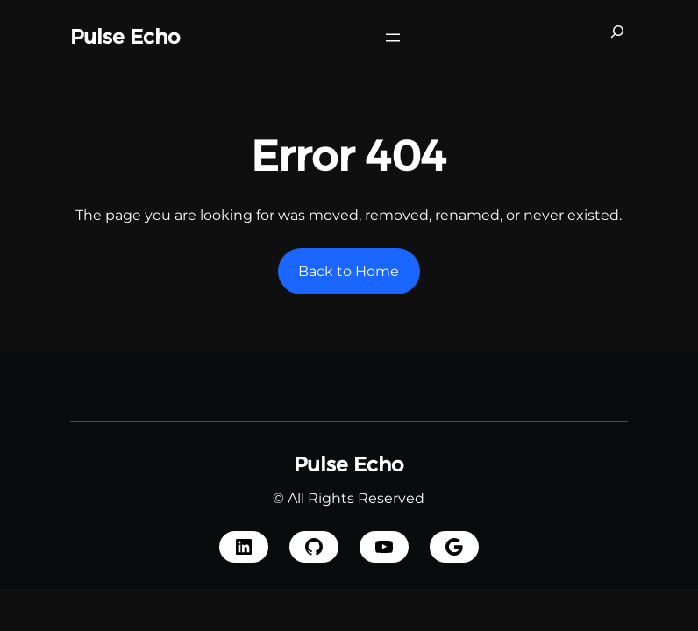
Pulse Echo (125, 37)
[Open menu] (392, 37)
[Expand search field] (617, 37)
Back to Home (348, 271)
